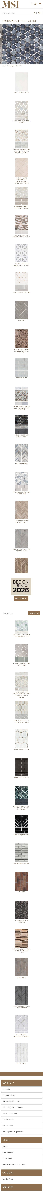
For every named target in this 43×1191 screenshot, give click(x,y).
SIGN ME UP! (34, 613)
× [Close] (39, 575)
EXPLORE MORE (21, 598)
